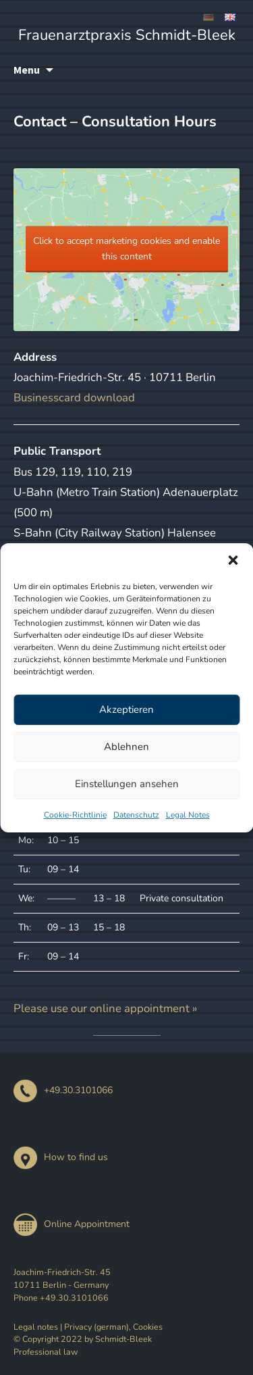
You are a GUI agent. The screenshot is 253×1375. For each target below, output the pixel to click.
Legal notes (35, 1326)
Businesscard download (74, 397)
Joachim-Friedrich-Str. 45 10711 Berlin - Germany (62, 1278)
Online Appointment (71, 1224)
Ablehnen (126, 746)
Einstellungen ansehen (127, 784)
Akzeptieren (126, 709)
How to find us (60, 1157)
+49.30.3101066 (63, 1090)
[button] (233, 560)
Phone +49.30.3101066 (61, 1297)
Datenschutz (136, 814)
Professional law (45, 1351)
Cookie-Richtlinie (75, 814)
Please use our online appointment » (105, 1008)
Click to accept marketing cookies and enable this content (126, 248)
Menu (26, 69)
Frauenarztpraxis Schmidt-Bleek (126, 35)
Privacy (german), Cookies (113, 1326)
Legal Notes (188, 814)
